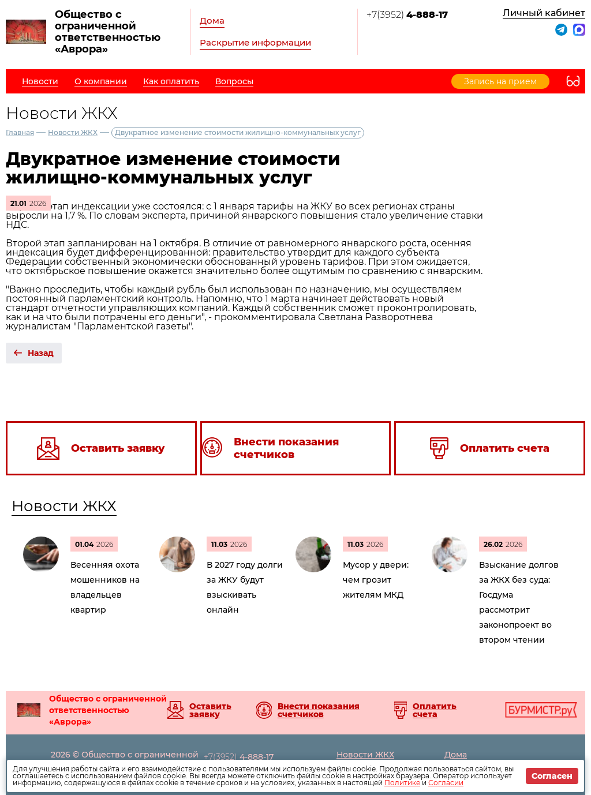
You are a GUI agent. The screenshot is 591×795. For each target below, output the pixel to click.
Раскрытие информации (255, 42)
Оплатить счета (435, 710)
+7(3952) (407, 14)
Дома (212, 20)
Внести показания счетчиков (319, 710)
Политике (402, 782)
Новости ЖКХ (73, 132)
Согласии (445, 782)
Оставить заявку (210, 710)
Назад (41, 353)
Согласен (552, 776)
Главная (20, 132)
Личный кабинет (544, 12)
